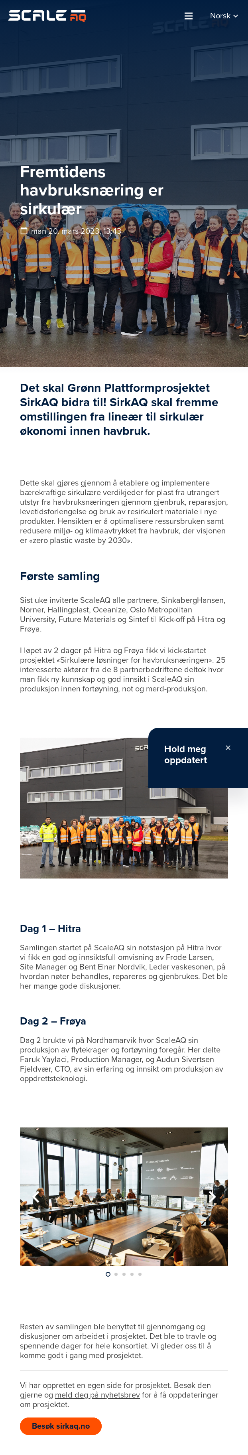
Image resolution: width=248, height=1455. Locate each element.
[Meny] (188, 16)
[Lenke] (47, 16)
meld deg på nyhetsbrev (97, 1395)
